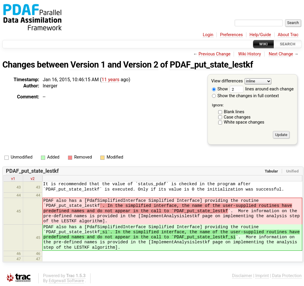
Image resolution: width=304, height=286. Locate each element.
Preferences (231, 34)
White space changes (244, 122)
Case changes (237, 117)
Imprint (262, 275)
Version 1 (87, 65)
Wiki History (249, 54)
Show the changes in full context (245, 95)
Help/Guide (260, 34)
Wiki (263, 44)
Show (220, 89)
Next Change (281, 54)
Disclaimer (242, 275)
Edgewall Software (66, 280)
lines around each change (261, 89)
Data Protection (287, 275)
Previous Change (215, 54)
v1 (13, 178)
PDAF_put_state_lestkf (211, 65)
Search (287, 44)
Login (208, 34)
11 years (110, 79)
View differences (227, 81)
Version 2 (140, 65)
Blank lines (234, 111)
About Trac (288, 34)
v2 (33, 178)
